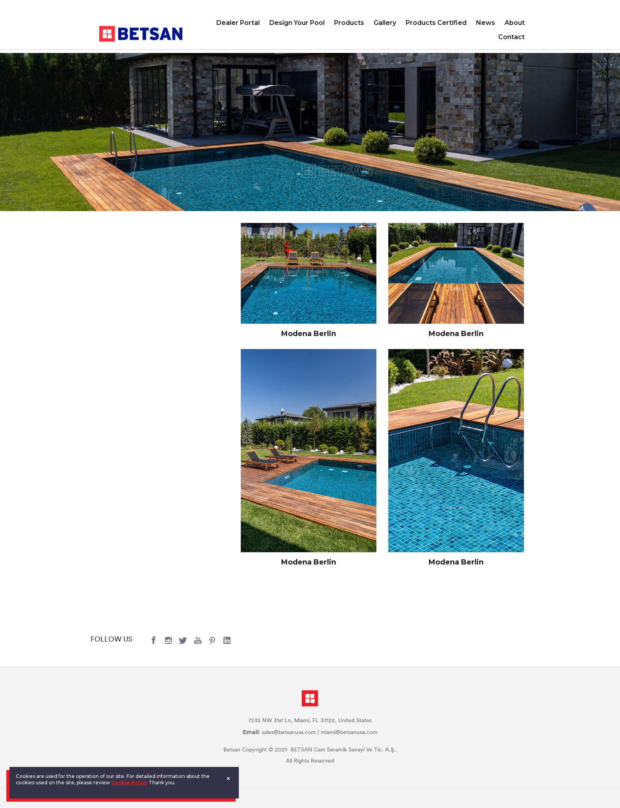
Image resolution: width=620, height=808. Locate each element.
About (515, 22)
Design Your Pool (297, 22)
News (485, 22)
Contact (511, 37)
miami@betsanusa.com (349, 733)
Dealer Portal (238, 22)
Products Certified (436, 22)
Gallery (385, 22)
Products (349, 22)
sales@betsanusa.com (289, 733)
